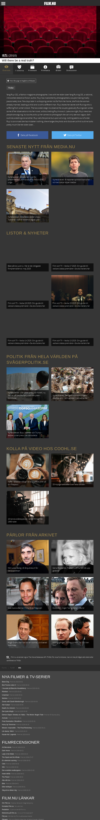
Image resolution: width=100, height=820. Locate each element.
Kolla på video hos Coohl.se (42, 431)
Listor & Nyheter (27, 228)
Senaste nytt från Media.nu (41, 146)
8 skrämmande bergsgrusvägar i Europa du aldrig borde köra (23, 805)
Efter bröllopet (7, 756)
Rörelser (5, 661)
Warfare (4, 668)
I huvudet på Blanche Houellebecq (14, 658)
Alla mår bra (6, 750)
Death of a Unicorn (8, 677)
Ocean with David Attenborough (13, 671)
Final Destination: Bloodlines (12, 691)
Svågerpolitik (6, 815)
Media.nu (5, 812)
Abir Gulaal (6, 674)
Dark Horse (6, 720)
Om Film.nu (6, 772)
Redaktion (5, 779)
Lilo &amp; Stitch (8, 701)
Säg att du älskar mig (9, 760)
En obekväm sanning (9, 730)
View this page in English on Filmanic (21, 81)
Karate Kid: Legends (9, 704)
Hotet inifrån (6, 743)
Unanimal (5, 664)
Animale (5, 687)
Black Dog (5, 651)
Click (3, 733)
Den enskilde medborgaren (11, 740)
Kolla (3, 802)
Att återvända (6, 717)
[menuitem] (4, 637)
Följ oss (4, 786)
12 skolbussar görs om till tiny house (14, 795)
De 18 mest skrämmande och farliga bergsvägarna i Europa (22, 799)
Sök (3, 736)
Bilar (3, 753)
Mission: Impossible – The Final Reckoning (17, 697)
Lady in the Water (8, 723)
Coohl (4, 792)
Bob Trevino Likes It (9, 654)
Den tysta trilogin (8, 681)
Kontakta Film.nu (8, 776)
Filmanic (5, 789)
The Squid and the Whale (11, 727)
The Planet (6, 746)
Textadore (5, 809)
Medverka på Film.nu (9, 782)
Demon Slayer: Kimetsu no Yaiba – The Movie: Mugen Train (22, 684)
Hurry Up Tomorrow (8, 694)
